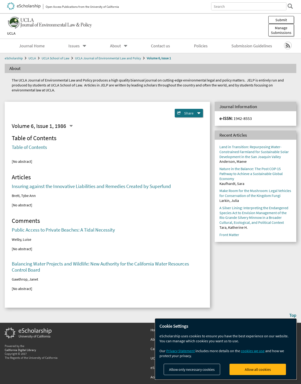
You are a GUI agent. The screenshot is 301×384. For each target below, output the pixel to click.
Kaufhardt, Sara (231, 183)
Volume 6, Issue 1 (159, 58)
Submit (281, 19)
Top (292, 315)
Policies (201, 46)
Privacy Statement (180, 350)
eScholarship (14, 58)
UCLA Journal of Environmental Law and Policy (108, 58)
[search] (290, 6)
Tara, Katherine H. (233, 227)
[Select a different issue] (71, 126)
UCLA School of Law (55, 58)
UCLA (11, 33)
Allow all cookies (258, 369)
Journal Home (32, 46)
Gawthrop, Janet (25, 279)
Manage (281, 30)
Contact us (160, 46)
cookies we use (253, 350)
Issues (74, 46)
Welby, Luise (21, 239)
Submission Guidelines (251, 46)
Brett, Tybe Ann (24, 195)
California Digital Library (20, 350)
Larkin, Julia (229, 200)
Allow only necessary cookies (192, 369)
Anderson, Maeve (233, 161)
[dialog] (225, 349)
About (115, 46)
